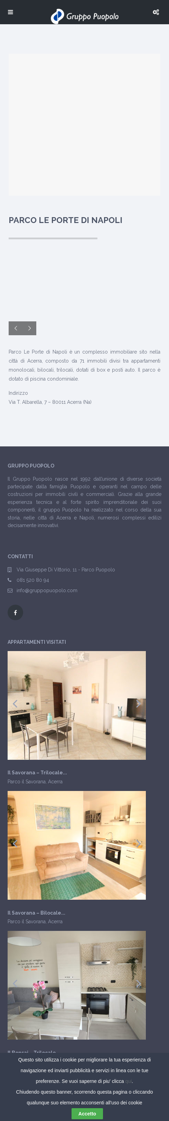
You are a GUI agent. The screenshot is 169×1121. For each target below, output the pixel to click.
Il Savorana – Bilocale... (36, 913)
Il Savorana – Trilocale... (37, 772)
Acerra (55, 781)
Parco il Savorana (27, 781)
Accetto (87, 1113)
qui (128, 1081)
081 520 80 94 (33, 580)
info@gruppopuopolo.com (47, 590)
